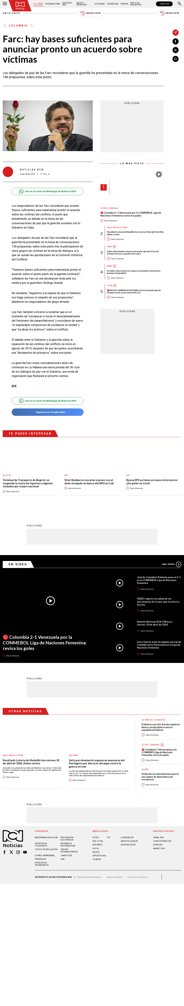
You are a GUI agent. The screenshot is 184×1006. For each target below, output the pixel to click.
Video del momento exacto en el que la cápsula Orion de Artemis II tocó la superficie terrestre (133, 252)
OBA (63, 859)
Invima (145, 769)
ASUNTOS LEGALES (129, 841)
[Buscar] (179, 4)
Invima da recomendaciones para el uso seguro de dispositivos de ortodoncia (160, 776)
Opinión (124, 4)
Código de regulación (46, 849)
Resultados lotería (117, 227)
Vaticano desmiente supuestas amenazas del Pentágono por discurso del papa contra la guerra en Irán (97, 763)
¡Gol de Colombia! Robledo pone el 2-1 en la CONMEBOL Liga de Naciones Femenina (159, 580)
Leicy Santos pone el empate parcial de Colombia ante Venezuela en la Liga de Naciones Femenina (159, 644)
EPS (127, 475)
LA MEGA (97, 859)
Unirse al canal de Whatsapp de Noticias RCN (47, 191)
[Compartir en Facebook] (175, 41)
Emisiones (12, 13)
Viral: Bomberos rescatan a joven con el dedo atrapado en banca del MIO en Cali (89, 482)
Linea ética (66, 855)
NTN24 (96, 837)
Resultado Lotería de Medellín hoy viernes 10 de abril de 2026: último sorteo (135, 233)
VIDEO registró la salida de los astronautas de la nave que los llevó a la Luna (158, 601)
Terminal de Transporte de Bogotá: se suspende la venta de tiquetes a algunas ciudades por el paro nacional (28, 483)
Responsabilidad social (46, 837)
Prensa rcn (40, 859)
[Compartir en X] (175, 50)
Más (171, 564)
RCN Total (98, 841)
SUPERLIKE (157, 844)
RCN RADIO (97, 844)
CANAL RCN (164, 4)
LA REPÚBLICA (127, 837)
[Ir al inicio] (20, 5)
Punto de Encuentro (136, 4)
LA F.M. (96, 848)
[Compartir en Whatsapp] (175, 59)
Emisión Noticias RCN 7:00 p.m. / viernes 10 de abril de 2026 (155, 623)
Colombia (38, 4)
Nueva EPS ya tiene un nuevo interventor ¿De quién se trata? (152, 482)
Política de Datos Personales (89, 877)
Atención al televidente (41, 844)
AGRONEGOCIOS (128, 844)
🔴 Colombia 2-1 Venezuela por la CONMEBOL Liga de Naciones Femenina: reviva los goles (130, 214)
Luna (109, 285)
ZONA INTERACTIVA (162, 841)
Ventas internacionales (69, 850)
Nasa (109, 246)
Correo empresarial (45, 855)
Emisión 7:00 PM (169, 13)
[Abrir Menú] (5, 3)
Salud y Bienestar (81, 4)
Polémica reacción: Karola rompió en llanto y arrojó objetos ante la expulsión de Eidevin (161, 727)
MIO (66, 475)
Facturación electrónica (67, 838)
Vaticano (73, 755)
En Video (18, 564)
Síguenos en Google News (47, 412)
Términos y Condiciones (137, 877)
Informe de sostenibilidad (68, 844)
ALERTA (96, 852)
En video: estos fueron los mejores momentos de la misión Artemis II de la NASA (133, 272)
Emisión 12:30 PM (90, 13)
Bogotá (7, 475)
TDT (109, 837)
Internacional (52, 4)
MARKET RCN (159, 848)
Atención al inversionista (42, 863)
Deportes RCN (67, 4)
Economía (100, 4)
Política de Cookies (114, 877)
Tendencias (112, 4)
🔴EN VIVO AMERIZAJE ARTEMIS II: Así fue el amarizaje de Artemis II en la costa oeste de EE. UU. (134, 291)
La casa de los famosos (153, 720)
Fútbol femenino (109, 208)
